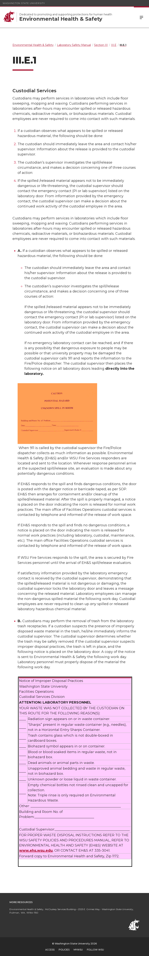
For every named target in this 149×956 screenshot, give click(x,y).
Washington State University (24, 3)
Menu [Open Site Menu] (141, 17)
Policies (64, 949)
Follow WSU (95, 949)
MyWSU (78, 949)
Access (50, 949)
